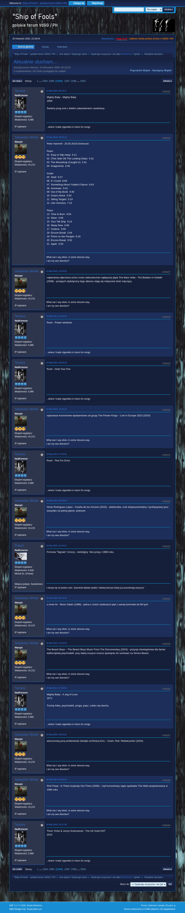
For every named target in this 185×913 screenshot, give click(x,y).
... (40, 81)
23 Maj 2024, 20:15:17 (56, 91)
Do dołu (17, 81)
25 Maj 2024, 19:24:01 (56, 734)
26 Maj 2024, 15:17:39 (56, 824)
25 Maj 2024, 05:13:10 (56, 598)
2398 (73, 81)
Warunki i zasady (156, 905)
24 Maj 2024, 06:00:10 (56, 137)
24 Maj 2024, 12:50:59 (56, 271)
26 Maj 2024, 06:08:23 (56, 779)
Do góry (17, 869)
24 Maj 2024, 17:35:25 (56, 454)
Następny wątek (161, 70)
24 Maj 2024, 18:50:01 (56, 500)
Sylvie (137, 54)
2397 (67, 81)
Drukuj (167, 81)
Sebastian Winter (27, 137)
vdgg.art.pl (121, 38)
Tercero (20, 91)
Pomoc (144, 905)
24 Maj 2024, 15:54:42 (56, 362)
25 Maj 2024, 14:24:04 (56, 643)
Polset (19, 545)
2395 (51, 81)
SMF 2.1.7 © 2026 (17, 905)
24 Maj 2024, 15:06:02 (56, 316)
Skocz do (124, 884)
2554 (83, 81)
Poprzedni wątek (140, 70)
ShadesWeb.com (34, 909)
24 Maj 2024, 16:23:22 (56, 409)
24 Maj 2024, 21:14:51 (56, 545)
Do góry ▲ (171, 905)
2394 (45, 81)
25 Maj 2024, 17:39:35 (56, 688)
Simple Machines (34, 905)
